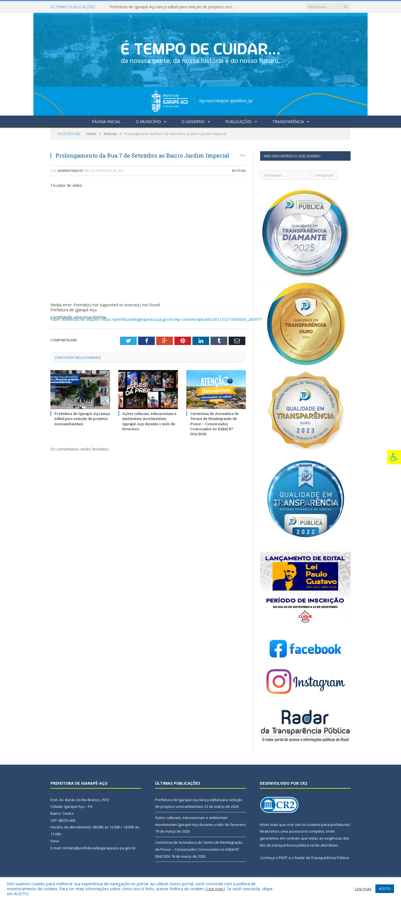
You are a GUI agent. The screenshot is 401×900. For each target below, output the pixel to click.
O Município (148, 121)
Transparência (288, 121)
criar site (294, 824)
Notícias (239, 170)
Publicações (238, 121)
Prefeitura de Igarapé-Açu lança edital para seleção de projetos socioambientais (174, 6)
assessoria (298, 831)
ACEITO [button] (385, 888)
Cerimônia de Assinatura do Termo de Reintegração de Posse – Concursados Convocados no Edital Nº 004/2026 (214, 423)
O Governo (193, 121)
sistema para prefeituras (328, 824)
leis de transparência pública (284, 845)
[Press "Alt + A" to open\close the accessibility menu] (394, 457)
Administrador (70, 170)
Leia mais (215, 888)
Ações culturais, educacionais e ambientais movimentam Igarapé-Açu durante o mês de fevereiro (149, 421)
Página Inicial (106, 121)
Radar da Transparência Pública (322, 857)
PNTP (283, 857)
